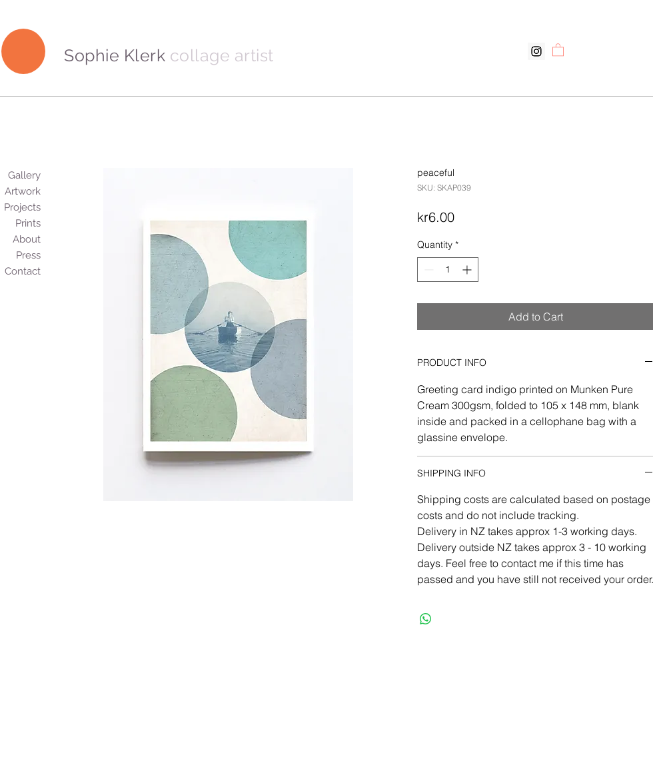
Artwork (32, 191)
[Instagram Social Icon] (536, 51)
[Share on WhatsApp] (426, 619)
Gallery (32, 175)
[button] (558, 49)
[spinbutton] (448, 269)
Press (32, 255)
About (32, 239)
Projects (32, 207)
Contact (32, 271)
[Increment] (468, 269)
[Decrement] (427, 269)
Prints (32, 223)
